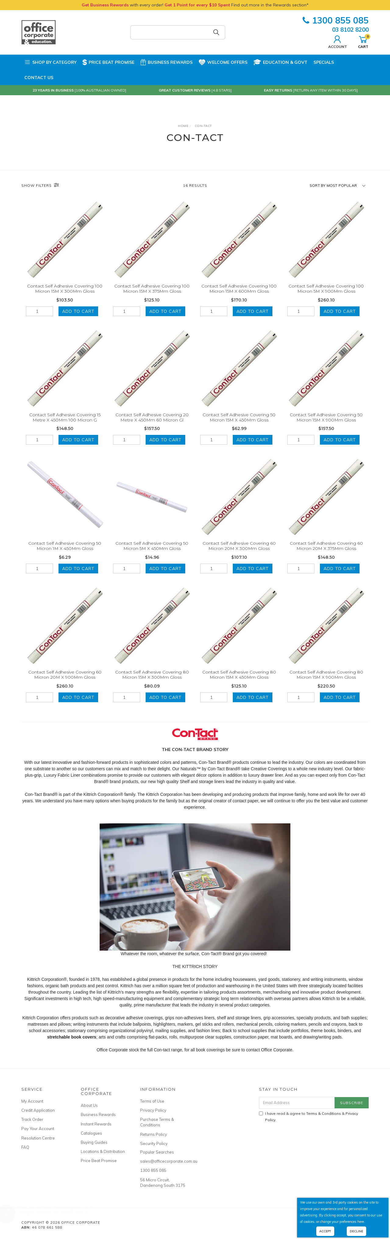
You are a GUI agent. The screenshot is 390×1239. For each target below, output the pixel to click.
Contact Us (38, 77)
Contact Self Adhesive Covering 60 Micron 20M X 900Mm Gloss (64, 682)
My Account (32, 1101)
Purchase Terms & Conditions (157, 1122)
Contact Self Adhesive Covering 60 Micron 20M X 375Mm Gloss (326, 553)
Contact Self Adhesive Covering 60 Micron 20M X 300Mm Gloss (239, 553)
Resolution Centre (38, 1138)
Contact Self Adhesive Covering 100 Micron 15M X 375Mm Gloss (152, 288)
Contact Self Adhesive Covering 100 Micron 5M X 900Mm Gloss (326, 288)
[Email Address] (297, 1103)
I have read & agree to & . (308, 1116)
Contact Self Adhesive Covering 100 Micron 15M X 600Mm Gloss (239, 288)
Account (337, 41)
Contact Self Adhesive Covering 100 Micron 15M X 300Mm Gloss (64, 288)
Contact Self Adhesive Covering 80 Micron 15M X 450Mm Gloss (239, 682)
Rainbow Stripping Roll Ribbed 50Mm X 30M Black (59, 1213)
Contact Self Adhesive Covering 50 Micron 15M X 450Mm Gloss (239, 424)
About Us (89, 1105)
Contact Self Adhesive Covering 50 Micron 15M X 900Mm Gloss (326, 424)
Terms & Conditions (323, 1113)
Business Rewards (166, 62)
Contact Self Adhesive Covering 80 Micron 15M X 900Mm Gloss (326, 682)
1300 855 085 (336, 20)
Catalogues (91, 1133)
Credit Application (38, 1110)
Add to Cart (78, 311)
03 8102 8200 (350, 29)
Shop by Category (50, 62)
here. (361, 1221)
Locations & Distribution (103, 1151)
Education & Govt (280, 62)
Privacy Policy (153, 1110)
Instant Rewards (96, 1124)
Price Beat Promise (108, 62)
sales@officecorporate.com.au (163, 1161)
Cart (363, 41)
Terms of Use (152, 1101)
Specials (324, 62)
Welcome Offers (223, 61)
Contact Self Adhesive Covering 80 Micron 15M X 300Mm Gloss (152, 682)
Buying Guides (94, 1142)
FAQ (25, 1147)
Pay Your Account (37, 1128)
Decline (356, 1231)
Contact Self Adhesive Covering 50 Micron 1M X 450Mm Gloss (64, 553)
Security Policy (154, 1143)
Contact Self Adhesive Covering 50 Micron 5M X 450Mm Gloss (151, 553)
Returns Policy (153, 1134)
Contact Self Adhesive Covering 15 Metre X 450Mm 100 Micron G (65, 424)
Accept (325, 1231)
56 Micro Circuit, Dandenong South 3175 (162, 1182)
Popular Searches (157, 1152)
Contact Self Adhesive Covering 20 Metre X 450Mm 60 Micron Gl (152, 424)
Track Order (32, 1119)
